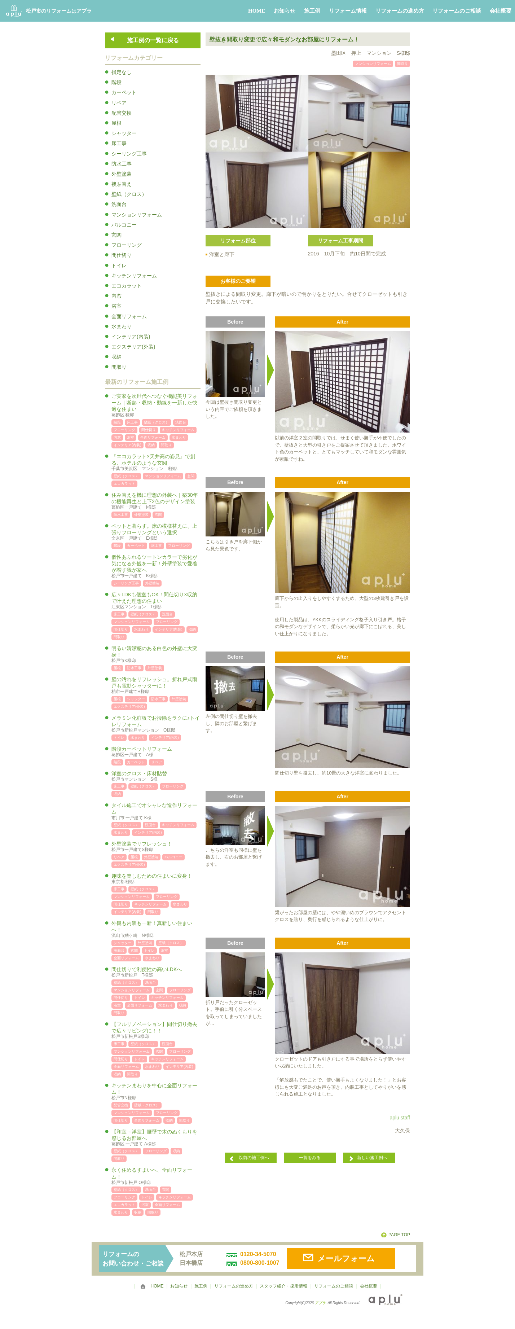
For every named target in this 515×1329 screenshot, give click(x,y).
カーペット (124, 92)
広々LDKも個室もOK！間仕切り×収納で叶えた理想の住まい (156, 601)
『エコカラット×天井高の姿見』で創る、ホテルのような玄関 (156, 462)
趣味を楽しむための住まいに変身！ (156, 879)
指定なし (121, 72)
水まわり (121, 326)
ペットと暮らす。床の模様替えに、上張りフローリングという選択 (156, 532)
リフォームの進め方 (399, 11)
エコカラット (126, 286)
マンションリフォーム (136, 215)
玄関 (116, 235)
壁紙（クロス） (129, 194)
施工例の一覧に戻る (153, 40)
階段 (116, 82)
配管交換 (121, 113)
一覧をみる (310, 1157)
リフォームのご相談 (456, 11)
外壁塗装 (121, 174)
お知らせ (284, 11)
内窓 (116, 296)
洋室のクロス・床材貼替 (156, 776)
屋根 (116, 123)
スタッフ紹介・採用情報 (283, 1286)
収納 (116, 357)
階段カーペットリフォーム (156, 752)
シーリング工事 (129, 154)
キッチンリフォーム (134, 275)
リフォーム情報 (348, 11)
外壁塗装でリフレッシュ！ (156, 847)
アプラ (320, 1303)
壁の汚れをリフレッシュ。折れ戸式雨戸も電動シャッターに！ (156, 685)
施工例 (312, 11)
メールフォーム (346, 1258)
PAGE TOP (399, 1234)
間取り (119, 367)
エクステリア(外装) (133, 347)
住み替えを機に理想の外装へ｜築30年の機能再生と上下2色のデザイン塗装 (156, 501)
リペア (119, 103)
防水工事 (121, 164)
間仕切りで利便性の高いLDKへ (156, 972)
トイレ (119, 265)
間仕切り (121, 255)
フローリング (126, 245)
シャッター (124, 133)
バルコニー (124, 225)
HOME (256, 11)
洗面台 (119, 204)
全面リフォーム (129, 316)
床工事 (119, 143)
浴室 (116, 306)
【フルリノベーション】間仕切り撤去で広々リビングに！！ (156, 1030)
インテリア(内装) (130, 336)
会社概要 (500, 11)
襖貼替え (121, 184)
